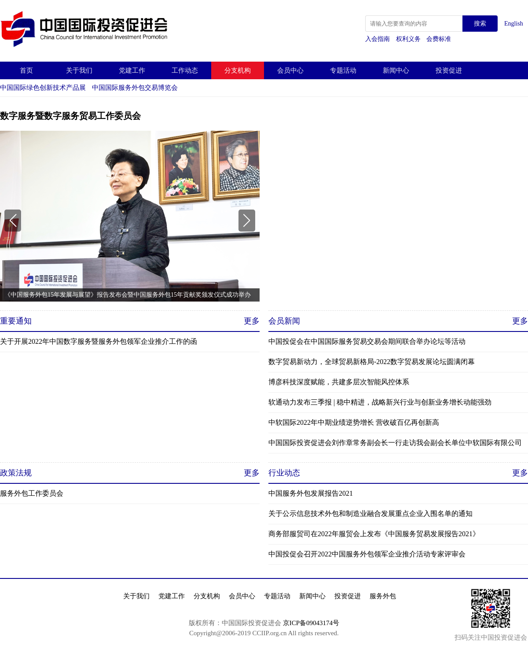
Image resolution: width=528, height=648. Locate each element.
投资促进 (449, 70)
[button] (12, 221)
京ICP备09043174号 (311, 622)
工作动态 (185, 70)
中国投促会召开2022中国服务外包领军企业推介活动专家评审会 (367, 554)
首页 (26, 70)
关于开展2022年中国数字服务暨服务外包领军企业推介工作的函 (98, 341)
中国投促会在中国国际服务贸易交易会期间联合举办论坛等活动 (367, 341)
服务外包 (383, 596)
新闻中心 (396, 70)
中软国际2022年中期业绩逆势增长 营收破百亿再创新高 (353, 422)
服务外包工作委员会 (31, 493)
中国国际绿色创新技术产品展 (43, 87)
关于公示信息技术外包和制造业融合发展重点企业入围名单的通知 (370, 513)
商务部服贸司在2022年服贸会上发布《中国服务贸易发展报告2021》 (374, 534)
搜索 (480, 23)
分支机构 (237, 70)
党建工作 (132, 70)
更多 (252, 321)
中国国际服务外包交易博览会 (135, 87)
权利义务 (409, 39)
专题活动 (343, 70)
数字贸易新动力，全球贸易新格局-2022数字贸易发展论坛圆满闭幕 (371, 361)
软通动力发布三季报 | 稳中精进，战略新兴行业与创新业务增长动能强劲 (379, 402)
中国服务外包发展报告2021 (310, 493)
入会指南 (378, 39)
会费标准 (438, 39)
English (513, 23)
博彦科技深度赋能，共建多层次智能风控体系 (338, 382)
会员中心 (290, 70)
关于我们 (79, 70)
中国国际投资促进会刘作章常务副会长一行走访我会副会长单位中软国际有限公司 (395, 442)
